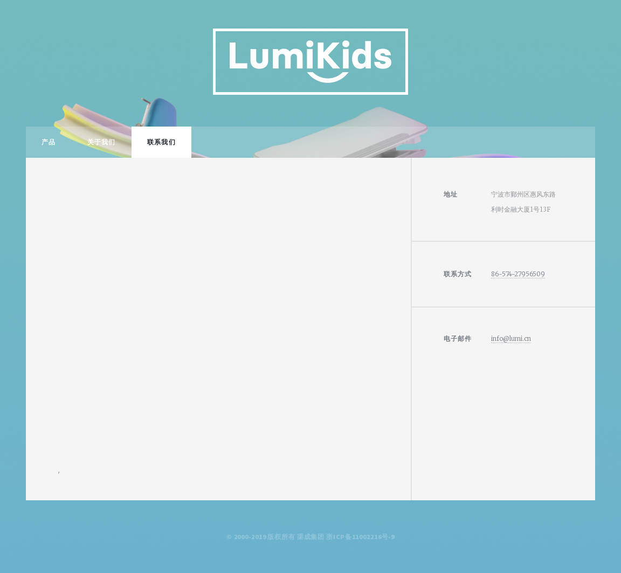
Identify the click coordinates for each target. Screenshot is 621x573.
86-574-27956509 (518, 274)
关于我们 (101, 142)
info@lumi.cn (511, 338)
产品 (49, 142)
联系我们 (161, 142)
